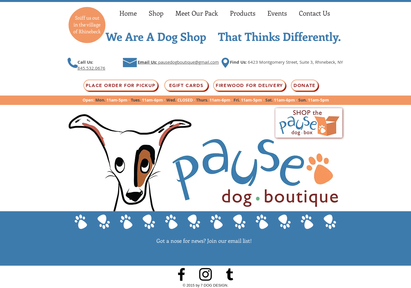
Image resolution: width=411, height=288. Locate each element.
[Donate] (304, 85)
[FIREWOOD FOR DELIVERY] (249, 85)
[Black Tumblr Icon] (229, 274)
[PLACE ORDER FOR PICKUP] (120, 85)
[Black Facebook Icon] (181, 274)
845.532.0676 (91, 68)
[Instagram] (205, 274)
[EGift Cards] (186, 85)
